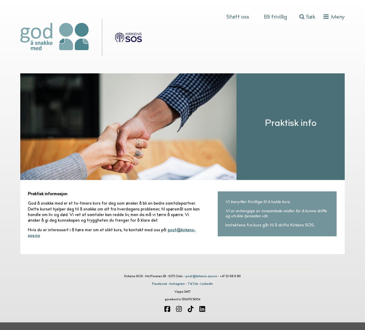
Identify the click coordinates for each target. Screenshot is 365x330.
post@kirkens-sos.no (201, 276)
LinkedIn (206, 284)
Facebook (159, 284)
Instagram (177, 284)
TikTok (193, 284)
